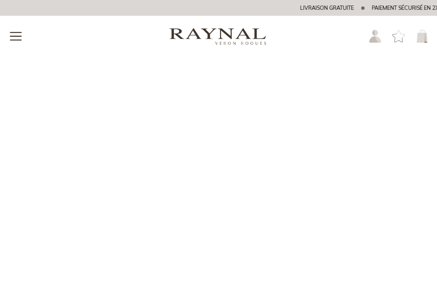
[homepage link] (218, 38)
